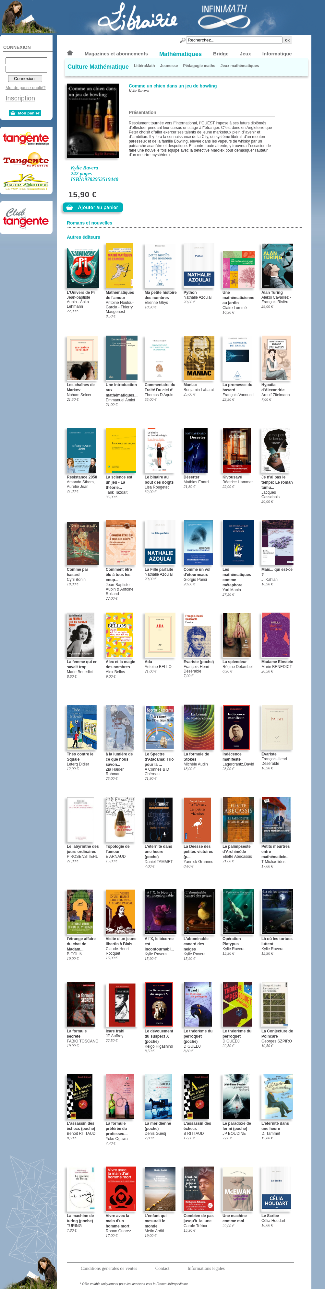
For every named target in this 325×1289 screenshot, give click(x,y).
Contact (162, 1268)
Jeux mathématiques (240, 65)
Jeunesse (169, 65)
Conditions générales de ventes (109, 1268)
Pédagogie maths (199, 65)
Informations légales (206, 1268)
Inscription (20, 98)
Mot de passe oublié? (26, 87)
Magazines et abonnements (116, 53)
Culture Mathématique (98, 66)
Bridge (221, 53)
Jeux (245, 53)
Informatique (277, 53)
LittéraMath (144, 65)
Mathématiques (180, 54)
